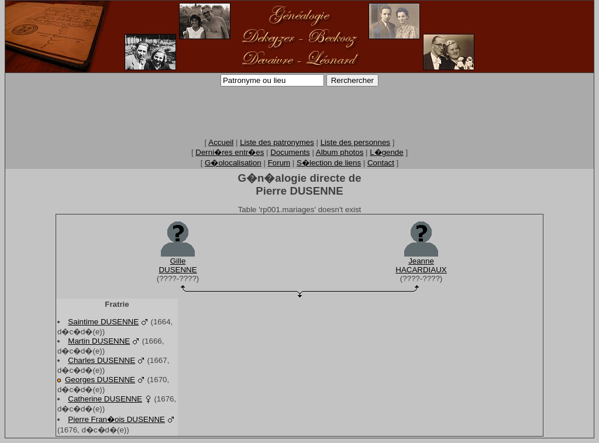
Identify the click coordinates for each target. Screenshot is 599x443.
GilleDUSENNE (178, 265)
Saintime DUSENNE (103, 321)
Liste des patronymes (277, 142)
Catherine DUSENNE (105, 398)
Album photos (340, 152)
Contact (380, 162)
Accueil (220, 142)
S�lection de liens (329, 162)
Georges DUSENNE (100, 379)
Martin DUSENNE (99, 341)
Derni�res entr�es (229, 152)
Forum (279, 162)
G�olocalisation (233, 162)
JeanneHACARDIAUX (420, 265)
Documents (289, 152)
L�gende (386, 152)
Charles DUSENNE (101, 360)
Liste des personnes (355, 142)
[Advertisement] (299, 111)
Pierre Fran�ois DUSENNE (116, 419)
